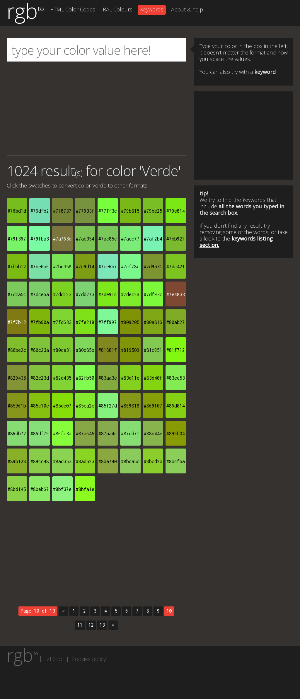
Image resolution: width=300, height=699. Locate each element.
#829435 (17, 378)
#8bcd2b (153, 461)
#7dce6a (39, 294)
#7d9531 (153, 266)
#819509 (130, 350)
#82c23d (39, 378)
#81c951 (153, 350)
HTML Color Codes (72, 9)
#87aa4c (107, 433)
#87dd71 (130, 433)
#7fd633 (62, 322)
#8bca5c (130, 461)
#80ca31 (62, 350)
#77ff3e (107, 211)
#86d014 (175, 405)
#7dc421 (175, 266)
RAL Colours (117, 9)
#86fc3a (62, 433)
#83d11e (130, 378)
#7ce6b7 (107, 266)
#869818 (130, 405)
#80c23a (39, 350)
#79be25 (153, 211)
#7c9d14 (85, 266)
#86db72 (17, 433)
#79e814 (175, 211)
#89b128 (17, 461)
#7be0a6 (39, 266)
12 (91, 625)
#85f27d (107, 405)
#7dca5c (17, 294)
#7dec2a (130, 294)
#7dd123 (62, 294)
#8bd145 (17, 489)
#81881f (107, 350)
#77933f (85, 211)
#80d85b (85, 350)
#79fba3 (39, 238)
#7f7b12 (17, 322)
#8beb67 (39, 489)
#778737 (62, 211)
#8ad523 (85, 461)
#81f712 (175, 350)
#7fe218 (85, 322)
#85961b (17, 405)
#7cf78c (130, 266)
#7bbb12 (17, 266)
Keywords (151, 9)
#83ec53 (175, 378)
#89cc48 (39, 461)
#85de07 (62, 405)
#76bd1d (17, 211)
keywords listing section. (236, 241)
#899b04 (175, 433)
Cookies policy (89, 658)
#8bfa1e (85, 489)
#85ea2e (85, 405)
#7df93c (153, 294)
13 (102, 625)
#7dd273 (85, 294)
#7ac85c (107, 238)
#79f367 (17, 238)
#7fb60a (39, 322)
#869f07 (153, 405)
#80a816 (153, 322)
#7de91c (107, 294)
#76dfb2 (39, 211)
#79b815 (130, 211)
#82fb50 (85, 378)
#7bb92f (175, 238)
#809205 (130, 322)
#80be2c (17, 350)
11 (80, 625)
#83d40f (153, 378)
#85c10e (39, 405)
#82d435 (62, 378)
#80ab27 (175, 322)
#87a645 (85, 433)
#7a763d (62, 238)
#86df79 (39, 433)
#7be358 (62, 266)
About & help (187, 9)
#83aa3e (107, 378)
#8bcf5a (175, 461)
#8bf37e (62, 489)
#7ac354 (85, 238)
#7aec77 (130, 238)
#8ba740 (107, 461)
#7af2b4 (153, 238)
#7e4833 (175, 294)
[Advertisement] (96, 108)
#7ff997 (107, 322)
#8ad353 (62, 461)
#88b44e (153, 433)
